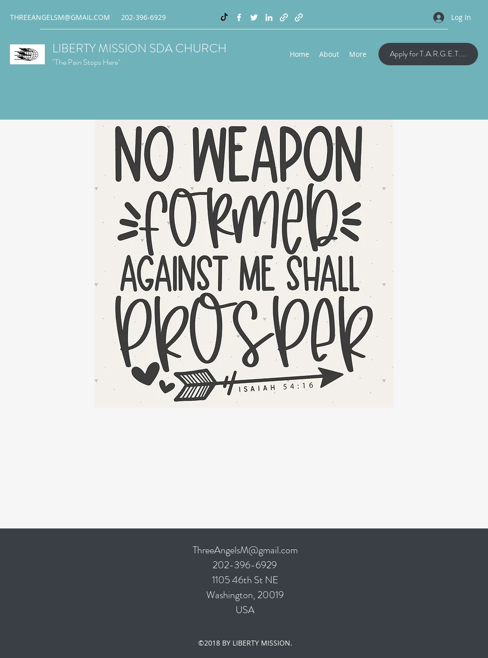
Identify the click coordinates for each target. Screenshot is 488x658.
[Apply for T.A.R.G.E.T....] (428, 54)
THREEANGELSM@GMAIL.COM (60, 17)
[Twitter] (254, 17)
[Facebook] (239, 17)
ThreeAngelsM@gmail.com (245, 550)
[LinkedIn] (269, 17)
